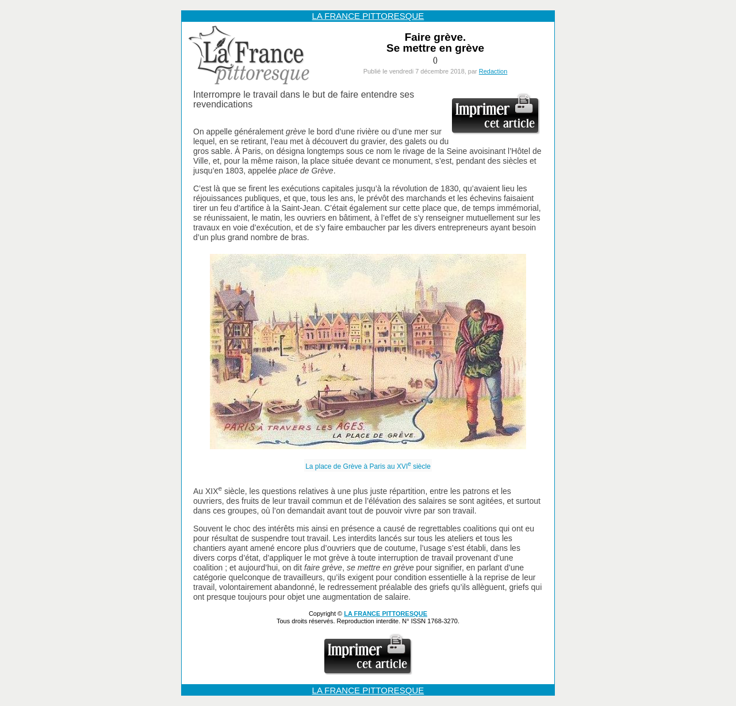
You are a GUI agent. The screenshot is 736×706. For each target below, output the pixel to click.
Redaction (493, 71)
